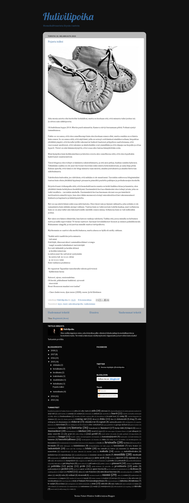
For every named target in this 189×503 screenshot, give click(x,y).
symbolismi (135, 475)
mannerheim (52, 451)
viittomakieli (118, 486)
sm (56, 475)
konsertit (74, 443)
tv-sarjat (51, 484)
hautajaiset (52, 428)
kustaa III (136, 443)
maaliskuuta (58, 380)
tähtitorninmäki (83, 484)
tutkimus (134, 481)
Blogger (111, 496)
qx (107, 469)
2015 (53, 362)
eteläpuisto (129, 422)
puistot (64, 469)
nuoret (119, 458)
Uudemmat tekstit (58, 312)
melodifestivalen (131, 451)
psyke (135, 466)
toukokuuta (58, 376)
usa (93, 483)
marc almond (78, 451)
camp (122, 416)
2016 (53, 358)
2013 (53, 400)
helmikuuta (58, 384)
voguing (128, 486)
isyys (60, 304)
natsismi (78, 458)
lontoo (112, 449)
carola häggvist (133, 416)
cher (59, 419)
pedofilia (111, 461)
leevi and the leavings (74, 448)
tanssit (86, 478)
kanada (96, 437)
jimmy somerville (54, 434)
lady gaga (106, 446)
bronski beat (111, 416)
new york (99, 458)
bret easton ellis (88, 416)
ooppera (82, 461)
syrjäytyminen (52, 478)
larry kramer (133, 446)
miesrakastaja (66, 455)
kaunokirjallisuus (67, 439)
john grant (68, 434)
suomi (106, 475)
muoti (107, 455)
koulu (100, 443)
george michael (121, 425)
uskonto (104, 484)
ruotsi (70, 472)
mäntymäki (54, 458)
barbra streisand (135, 413)
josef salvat (105, 434)
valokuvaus (62, 486)
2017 (53, 354)
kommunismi (64, 443)
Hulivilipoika (68, 16)
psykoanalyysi (53, 469)
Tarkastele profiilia (56, 339)
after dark (84, 411)
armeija (71, 414)
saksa (80, 472)
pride (82, 466)
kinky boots (114, 439)
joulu (114, 434)
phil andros (93, 463)
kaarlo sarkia (75, 437)
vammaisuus (73, 486)
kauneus (51, 440)
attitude (96, 414)
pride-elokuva (96, 466)
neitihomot (88, 458)
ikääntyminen (71, 431)
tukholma (124, 481)
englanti (102, 422)
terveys (114, 478)
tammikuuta (58, 392)
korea (82, 443)
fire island (83, 425)
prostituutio (120, 466)
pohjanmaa (137, 463)
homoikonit (93, 428)
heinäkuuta (58, 369)
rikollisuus (134, 469)
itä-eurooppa (110, 431)
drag (132, 419)
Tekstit (102, 391)
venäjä (95, 486)
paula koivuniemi (99, 461)
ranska (113, 469)
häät (137, 428)
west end (54, 489)
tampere (63, 478)
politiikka (55, 466)
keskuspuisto (86, 439)
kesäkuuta (57, 373)
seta (136, 472)
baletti (125, 413)
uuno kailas (115, 484)
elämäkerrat (90, 422)
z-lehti (71, 489)
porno (70, 466)
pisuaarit (116, 463)
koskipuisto (91, 443)
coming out (81, 419)
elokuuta (57, 365)
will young (62, 489)
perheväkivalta (55, 463)
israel (93, 431)
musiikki (119, 454)
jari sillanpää (133, 431)
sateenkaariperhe (75, 304)
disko (102, 419)
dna (112, 419)
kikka (104, 440)
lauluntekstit (54, 448)
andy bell (51, 414)
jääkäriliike (52, 437)
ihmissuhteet (54, 431)
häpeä (129, 428)
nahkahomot (66, 458)
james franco (121, 431)
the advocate (133, 478)
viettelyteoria (105, 486)
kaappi (62, 436)
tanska (71, 478)
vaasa (136, 484)
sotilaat (71, 475)
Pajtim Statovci (66, 411)
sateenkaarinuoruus (108, 472)
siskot (50, 475)
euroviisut (60, 425)
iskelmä (82, 431)
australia (106, 413)
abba (76, 411)
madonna (134, 449)
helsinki (62, 428)
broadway (100, 416)
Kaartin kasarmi (53, 411)
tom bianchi (66, 481)
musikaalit (137, 455)
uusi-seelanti (127, 484)
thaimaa (123, 478)
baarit (114, 413)
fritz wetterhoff (94, 425)
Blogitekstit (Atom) (61, 318)
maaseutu (122, 449)
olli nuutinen (58, 461)
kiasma (96, 439)
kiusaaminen (52, 443)
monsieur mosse (96, 455)
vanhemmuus (89, 304)
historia (77, 427)
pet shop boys (68, 463)
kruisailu (110, 442)
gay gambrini (108, 425)
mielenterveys (53, 455)
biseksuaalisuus (65, 416)
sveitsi (125, 475)
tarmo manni (96, 478)
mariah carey (91, 451)
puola (76, 469)
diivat (94, 419)
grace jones (134, 425)
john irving (79, 434)
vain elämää (52, 486)
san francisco (91, 472)
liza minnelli (102, 449)
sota (63, 475)
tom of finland (79, 481)
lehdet (88, 448)
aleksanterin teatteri (132, 411)
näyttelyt (132, 458)
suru (118, 475)
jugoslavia (135, 434)
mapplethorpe (65, 451)
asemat (79, 414)
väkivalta (137, 486)
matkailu (104, 451)
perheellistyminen (135, 461)
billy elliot (53, 416)
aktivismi (104, 411)
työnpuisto (72, 484)
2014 (53, 396)
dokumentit (121, 419)
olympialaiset (70, 461)
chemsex (51, 419)
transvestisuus (112, 481)
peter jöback (82, 463)
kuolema (127, 443)
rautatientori (122, 469)
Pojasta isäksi (55, 42)
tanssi (79, 478)
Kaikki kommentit (107, 396)
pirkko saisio (104, 463)
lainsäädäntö (119, 446)
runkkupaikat (52, 472)
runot (65, 304)
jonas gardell (91, 434)
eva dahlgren (72, 425)
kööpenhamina (94, 446)
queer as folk (85, 469)
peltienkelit (122, 461)
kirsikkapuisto (134, 439)
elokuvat (75, 422)
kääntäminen (79, 446)
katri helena (134, 437)
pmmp (128, 463)
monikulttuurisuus (81, 455)
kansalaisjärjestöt (109, 437)
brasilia (77, 416)
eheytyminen (63, 422)
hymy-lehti (119, 428)
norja (112, 458)
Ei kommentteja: (85, 300)
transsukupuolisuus (96, 481)
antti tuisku (61, 413)
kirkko (123, 439)
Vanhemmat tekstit (130, 312)
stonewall (82, 475)
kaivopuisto (87, 437)
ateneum (88, 413)
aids (94, 411)
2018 (53, 351)
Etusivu (94, 312)
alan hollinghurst (116, 411)
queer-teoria (98, 469)
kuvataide (52, 446)
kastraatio (123, 437)
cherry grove (67, 419)
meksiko (117, 451)
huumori (105, 428)
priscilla (108, 466)
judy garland (123, 434)
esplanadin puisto (115, 422)
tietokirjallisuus (53, 481)
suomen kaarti (94, 475)
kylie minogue (65, 446)
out (88, 461)
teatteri (106, 478)
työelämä (61, 484)
